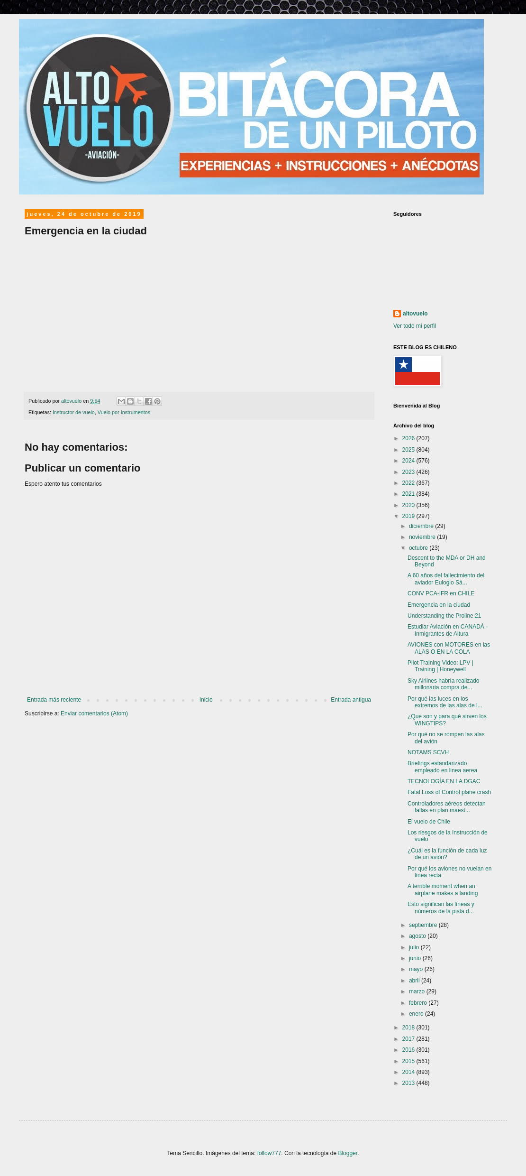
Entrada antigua (351, 699)
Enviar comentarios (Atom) (94, 713)
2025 (409, 449)
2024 (409, 460)
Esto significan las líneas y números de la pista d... (441, 907)
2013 (409, 1083)
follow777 (269, 1153)
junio (416, 958)
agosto (418, 936)
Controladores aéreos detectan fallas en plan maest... (447, 807)
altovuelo (415, 313)
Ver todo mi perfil (414, 326)
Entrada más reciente (54, 699)
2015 (409, 1061)
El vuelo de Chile (429, 821)
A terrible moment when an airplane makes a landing (443, 889)
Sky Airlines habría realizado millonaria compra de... (443, 684)
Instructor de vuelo (74, 412)
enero (417, 1013)
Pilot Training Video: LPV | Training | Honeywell (440, 666)
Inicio (206, 699)
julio (415, 947)
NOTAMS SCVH (428, 752)
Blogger (347, 1153)
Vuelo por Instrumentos (124, 412)
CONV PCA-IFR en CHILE (441, 593)
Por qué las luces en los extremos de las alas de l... (445, 702)
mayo (417, 969)
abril (415, 980)
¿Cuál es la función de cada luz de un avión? (447, 854)
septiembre (424, 925)
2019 (409, 516)
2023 (409, 472)
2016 (409, 1049)
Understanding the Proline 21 (444, 615)
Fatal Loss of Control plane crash (449, 792)
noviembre (423, 537)
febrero (418, 1003)
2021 (409, 494)
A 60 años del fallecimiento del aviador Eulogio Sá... (446, 578)
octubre (419, 548)
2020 (409, 505)
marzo (417, 991)
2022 (409, 483)
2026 (409, 438)
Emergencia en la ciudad (439, 605)
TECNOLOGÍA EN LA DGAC (444, 781)
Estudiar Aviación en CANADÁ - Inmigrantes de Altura (448, 630)
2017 (409, 1039)
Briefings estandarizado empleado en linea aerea (442, 766)
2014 (409, 1072)
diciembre (422, 526)
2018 (409, 1027)
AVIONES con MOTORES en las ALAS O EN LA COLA (449, 648)
